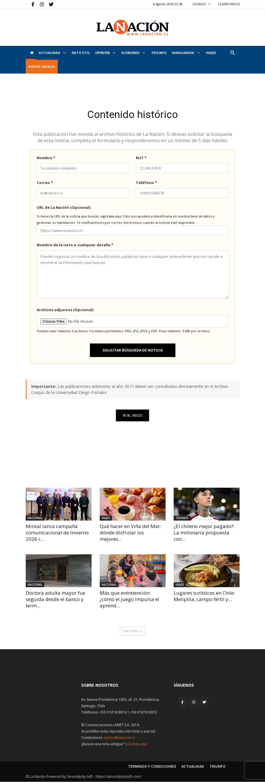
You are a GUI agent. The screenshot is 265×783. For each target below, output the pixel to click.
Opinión (105, 52)
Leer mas (132, 632)
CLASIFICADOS (229, 4)
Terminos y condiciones (152, 767)
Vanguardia (186, 52)
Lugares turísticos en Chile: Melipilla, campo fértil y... (204, 597)
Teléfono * (146, 183)
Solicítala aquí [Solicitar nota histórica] (136, 745)
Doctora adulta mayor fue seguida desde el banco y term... (55, 600)
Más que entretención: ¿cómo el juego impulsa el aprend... (129, 600)
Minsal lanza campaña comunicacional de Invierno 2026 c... (57, 533)
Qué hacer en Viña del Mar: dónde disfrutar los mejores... (130, 533)
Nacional (34, 519)
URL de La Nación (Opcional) (63, 208)
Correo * (45, 183)
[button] (233, 52)
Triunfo (158, 52)
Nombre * (46, 159)
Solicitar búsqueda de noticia (133, 351)
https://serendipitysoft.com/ (118, 777)
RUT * (141, 159)
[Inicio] (31, 53)
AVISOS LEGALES (41, 66)
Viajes (105, 519)
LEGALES (201, 4)
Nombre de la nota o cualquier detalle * (75, 246)
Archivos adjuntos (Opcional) (65, 310)
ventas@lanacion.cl (119, 738)
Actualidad (52, 52)
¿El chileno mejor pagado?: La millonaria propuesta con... (204, 533)
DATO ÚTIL (81, 52)
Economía (133, 52)
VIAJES (211, 52)
